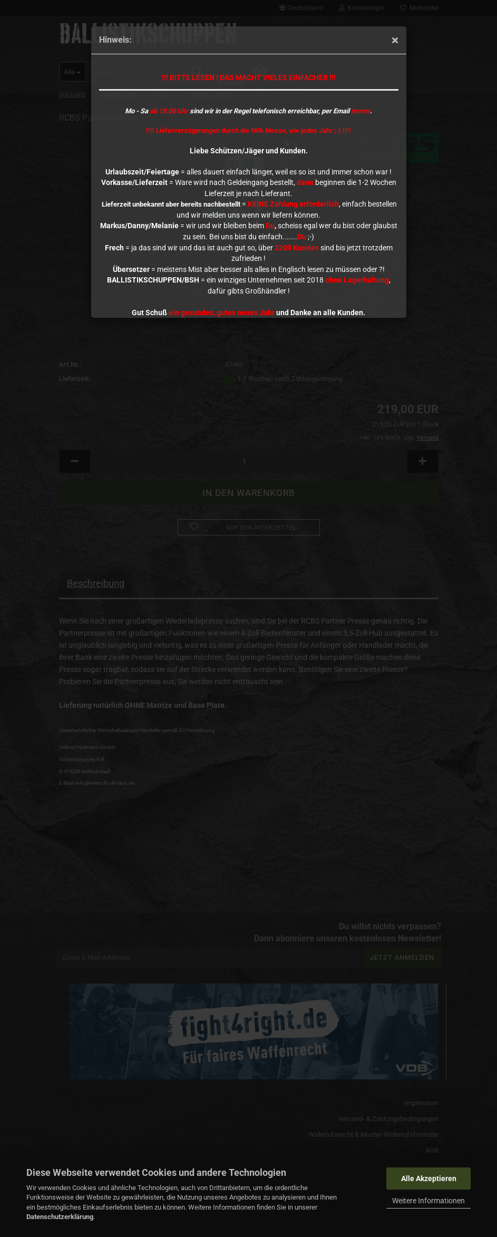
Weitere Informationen (428, 1200)
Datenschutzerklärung (59, 1217)
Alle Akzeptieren (428, 1178)
